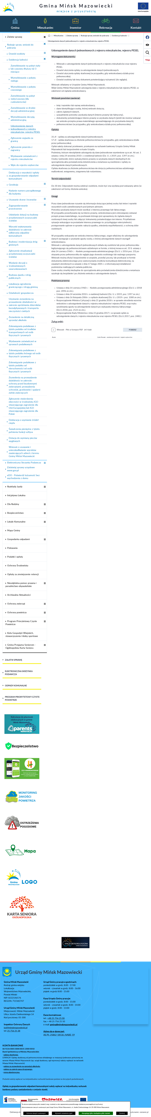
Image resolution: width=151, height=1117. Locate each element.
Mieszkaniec (59, 36)
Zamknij (122, 1113)
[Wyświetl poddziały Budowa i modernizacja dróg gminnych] (45, 241)
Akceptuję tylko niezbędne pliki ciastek (96, 1113)
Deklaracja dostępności (19, 1112)
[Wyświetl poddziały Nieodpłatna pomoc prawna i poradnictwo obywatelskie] (45, 583)
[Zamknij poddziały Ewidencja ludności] (45, 59)
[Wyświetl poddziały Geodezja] (45, 184)
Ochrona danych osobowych (36, 1113)
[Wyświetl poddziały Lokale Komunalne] (45, 522)
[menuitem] (25, 37)
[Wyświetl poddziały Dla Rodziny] (45, 504)
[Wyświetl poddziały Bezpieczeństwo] (45, 513)
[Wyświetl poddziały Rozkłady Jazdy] (45, 487)
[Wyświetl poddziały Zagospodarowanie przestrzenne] (45, 205)
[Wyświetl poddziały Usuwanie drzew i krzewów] (45, 199)
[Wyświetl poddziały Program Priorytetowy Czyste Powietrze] (45, 621)
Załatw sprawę (72, 36)
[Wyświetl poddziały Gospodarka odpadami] (45, 539)
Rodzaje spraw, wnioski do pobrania (95, 36)
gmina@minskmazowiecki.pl (63, 1024)
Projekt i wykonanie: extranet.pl (135, 1112)
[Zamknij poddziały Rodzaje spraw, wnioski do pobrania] (45, 44)
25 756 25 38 (13, 1031)
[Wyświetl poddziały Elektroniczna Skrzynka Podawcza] (45, 463)
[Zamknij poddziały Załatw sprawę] (45, 37)
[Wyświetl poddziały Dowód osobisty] (45, 53)
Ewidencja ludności (119, 36)
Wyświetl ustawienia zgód (63, 1113)
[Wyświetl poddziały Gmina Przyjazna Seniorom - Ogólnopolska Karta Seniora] (45, 645)
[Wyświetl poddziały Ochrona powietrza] (45, 613)
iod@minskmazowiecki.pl (15, 1028)
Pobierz (132, 330)
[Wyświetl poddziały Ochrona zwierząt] (45, 604)
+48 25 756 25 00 (56, 1018)
